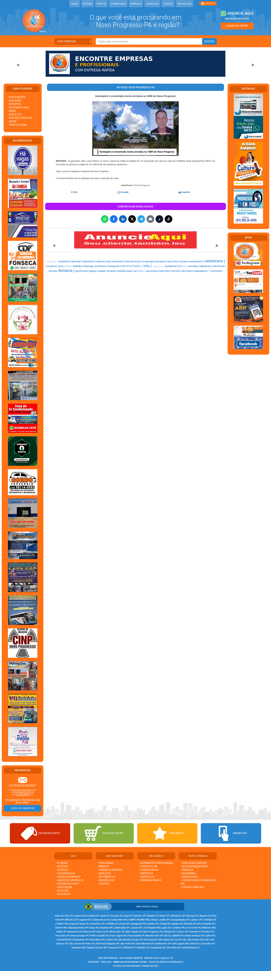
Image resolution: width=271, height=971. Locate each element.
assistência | (52, 261)
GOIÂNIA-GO (112, 924)
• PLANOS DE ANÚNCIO (109, 869)
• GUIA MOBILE (188, 873)
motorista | (216, 271)
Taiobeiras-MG (78, 947)
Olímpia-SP (169, 931)
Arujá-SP (128, 916)
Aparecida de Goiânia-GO (87, 916)
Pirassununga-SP (79, 935)
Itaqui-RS (94, 928)
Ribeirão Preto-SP (154, 935)
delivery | (101, 261)
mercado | (193, 266)
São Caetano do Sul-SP (169, 939)
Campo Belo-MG (119, 920)
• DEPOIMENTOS (106, 876)
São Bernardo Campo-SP (130, 939)
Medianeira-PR (75, 931)
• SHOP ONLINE (64, 887)
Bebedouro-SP (178, 916)
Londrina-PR (178, 928)
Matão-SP (61, 931)
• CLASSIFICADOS (65, 873)
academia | (171, 266)
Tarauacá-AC (115, 947)
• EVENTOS (62, 869)
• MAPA (11, 111)
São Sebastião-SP (145, 943)
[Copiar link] (159, 219)
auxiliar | (102, 271)
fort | (180, 266)
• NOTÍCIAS (62, 866)
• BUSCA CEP (14, 114)
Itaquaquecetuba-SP (78, 928)
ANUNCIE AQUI (184, 4)
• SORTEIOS (62, 890)
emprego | (89, 266)
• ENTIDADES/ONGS (18, 107)
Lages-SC (166, 928)
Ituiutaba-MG (106, 928)
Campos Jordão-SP (159, 920)
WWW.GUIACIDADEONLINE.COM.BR (130, 962)
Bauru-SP (165, 916)
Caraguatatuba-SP (180, 920)
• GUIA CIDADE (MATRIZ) (193, 863)
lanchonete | (82, 271)
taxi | (170, 261)
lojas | (130, 271)
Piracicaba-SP (62, 935)
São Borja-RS (150, 939)
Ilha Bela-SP (190, 924)
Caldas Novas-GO (101, 920)
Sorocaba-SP (207, 943)
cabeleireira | (214, 261)
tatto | (148, 266)
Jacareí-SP (136, 928)
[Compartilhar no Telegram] (141, 219)
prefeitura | (101, 266)
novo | (61, 266)
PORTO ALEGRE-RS (99, 935)
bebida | (122, 271)
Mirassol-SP (90, 931)
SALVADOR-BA (64, 939)
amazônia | (159, 266)
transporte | (114, 266)
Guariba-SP (152, 924)
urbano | (184, 261)
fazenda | (129, 261)
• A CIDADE (62, 863)
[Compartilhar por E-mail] (150, 219)
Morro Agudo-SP (134, 931)
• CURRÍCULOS (147, 876)
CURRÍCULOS (152, 4)
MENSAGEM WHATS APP (237, 18)
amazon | (112, 271)
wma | (69, 266)
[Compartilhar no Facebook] (114, 219)
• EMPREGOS (146, 873)
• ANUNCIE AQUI (106, 880)
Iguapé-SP (177, 924)
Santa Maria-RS (97, 939)
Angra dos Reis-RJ (64, 916)
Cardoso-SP (196, 920)
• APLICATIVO (63, 894)
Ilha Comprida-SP (206, 924)
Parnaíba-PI (195, 931)
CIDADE (74, 4)
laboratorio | (89, 261)
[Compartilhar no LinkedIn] (123, 219)
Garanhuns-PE (98, 924)
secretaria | (152, 271)
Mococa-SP (103, 931)
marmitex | (165, 271)
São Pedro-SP (127, 943)
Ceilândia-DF (210, 920)
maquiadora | (200, 271)
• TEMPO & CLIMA (17, 124)
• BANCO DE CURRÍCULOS (70, 880)
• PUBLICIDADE (105, 863)
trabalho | (78, 266)
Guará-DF (124, 924)
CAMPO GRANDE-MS (138, 920)
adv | (109, 261)
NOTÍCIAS (87, 4)
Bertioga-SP (192, 916)
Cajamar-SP (85, 920)
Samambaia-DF (80, 939)
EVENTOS (101, 4)
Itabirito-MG (61, 928)
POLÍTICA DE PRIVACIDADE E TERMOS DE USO (135, 966)
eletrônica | (219, 266)
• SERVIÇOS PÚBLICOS (19, 118)
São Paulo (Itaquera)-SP (107, 943)
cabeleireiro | (206, 266)
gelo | (142, 271)
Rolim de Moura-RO (194, 935)
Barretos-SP (140, 916)
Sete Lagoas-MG (180, 943)
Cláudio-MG (62, 924)
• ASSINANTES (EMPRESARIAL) (156, 863)
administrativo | (132, 266)
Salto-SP (210, 935)
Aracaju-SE (116, 916)
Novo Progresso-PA (152, 931)
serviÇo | (177, 271)
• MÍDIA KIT (103, 866)
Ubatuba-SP (143, 947)
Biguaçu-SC (205, 916)
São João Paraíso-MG (193, 939)
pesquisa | (161, 261)
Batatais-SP (153, 916)
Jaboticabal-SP (121, 928)
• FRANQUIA (187, 869)
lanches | (54, 271)
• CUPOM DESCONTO (67, 883)
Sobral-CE (195, 943)
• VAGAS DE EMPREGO (68, 876)
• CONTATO (103, 883)
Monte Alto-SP (117, 931)
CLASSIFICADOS (118, 4)
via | (135, 271)
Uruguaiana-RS (157, 947)
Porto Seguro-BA (118, 935)
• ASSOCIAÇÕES (16, 97)
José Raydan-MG (151, 928)
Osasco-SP (182, 931)
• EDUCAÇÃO (14, 100)
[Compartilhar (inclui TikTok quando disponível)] (168, 219)
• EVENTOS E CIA (148, 866)
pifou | (176, 261)
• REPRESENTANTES (150, 880)
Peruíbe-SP (207, 931)
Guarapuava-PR (138, 924)
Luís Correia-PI (193, 928)
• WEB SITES (104, 873)
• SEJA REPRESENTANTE (194, 866)
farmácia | (187, 271)
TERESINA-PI (129, 947)
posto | (139, 261)
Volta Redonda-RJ (190, 947)
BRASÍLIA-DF (71, 920)
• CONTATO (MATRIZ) (192, 887)
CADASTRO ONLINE (237, 25)
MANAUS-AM (208, 928)
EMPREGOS (135, 4)
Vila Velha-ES (173, 947)
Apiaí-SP (105, 916)
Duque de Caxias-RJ (79, 924)
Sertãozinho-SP (163, 943)
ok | (185, 266)
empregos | (149, 261)
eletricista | (118, 261)
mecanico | (52, 266)
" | (209, 271)
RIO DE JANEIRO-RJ (174, 935)
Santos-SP (111, 939)
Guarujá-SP (165, 924)
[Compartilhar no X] (132, 219)
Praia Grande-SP (136, 935)
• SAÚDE (12, 121)
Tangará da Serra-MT (97, 947)
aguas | (93, 271)
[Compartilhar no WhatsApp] (105, 219)
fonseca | (67, 270)
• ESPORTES (14, 104)
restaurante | (196, 261)
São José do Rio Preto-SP (81, 943)
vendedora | (64, 261)
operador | (77, 261)
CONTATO (168, 4)
